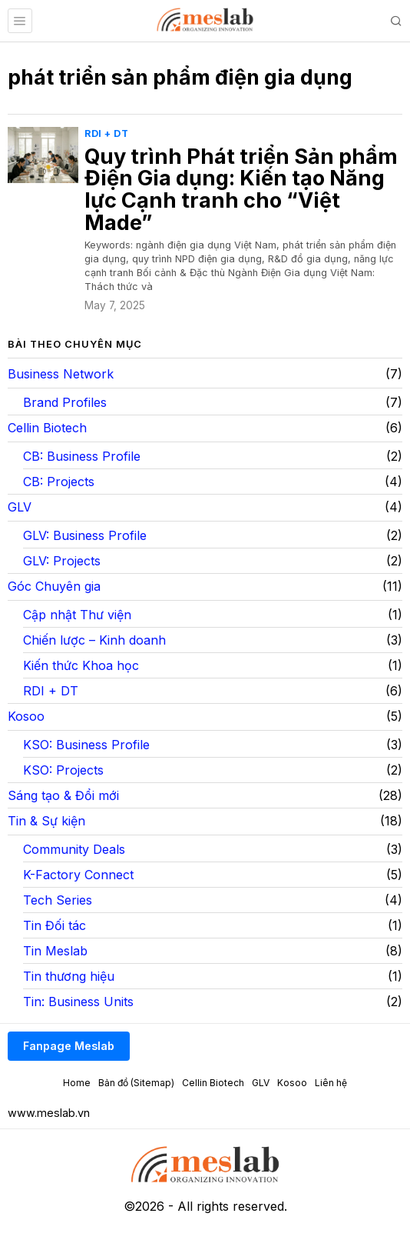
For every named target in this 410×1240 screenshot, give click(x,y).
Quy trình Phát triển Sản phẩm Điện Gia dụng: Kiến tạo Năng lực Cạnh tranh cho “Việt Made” (241, 190)
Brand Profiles (65, 402)
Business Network (61, 374)
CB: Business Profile (82, 456)
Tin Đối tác (54, 925)
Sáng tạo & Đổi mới (63, 795)
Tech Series (57, 900)
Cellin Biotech (47, 427)
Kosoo (26, 716)
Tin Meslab (55, 950)
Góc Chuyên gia (54, 586)
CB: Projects (58, 481)
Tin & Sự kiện (46, 820)
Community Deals (74, 849)
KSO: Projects (63, 770)
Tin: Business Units (78, 1001)
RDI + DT (106, 133)
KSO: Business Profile (86, 744)
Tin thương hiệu (68, 976)
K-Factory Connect (78, 874)
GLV (19, 507)
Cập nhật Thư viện (77, 614)
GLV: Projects (62, 560)
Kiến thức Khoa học (81, 665)
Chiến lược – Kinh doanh (94, 640)
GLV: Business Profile (85, 535)
